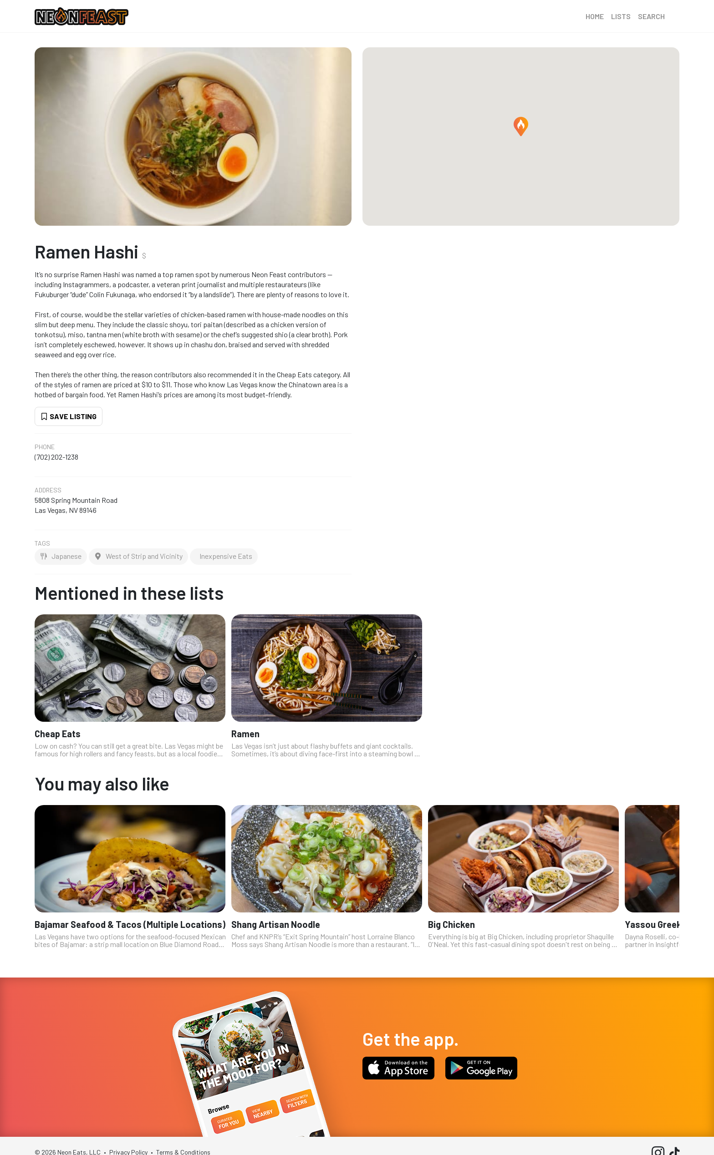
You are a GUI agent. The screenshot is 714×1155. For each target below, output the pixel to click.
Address (48, 490)
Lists (621, 16)
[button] (521, 127)
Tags (42, 543)
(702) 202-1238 (56, 456)
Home (595, 16)
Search (651, 16)
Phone (45, 447)
